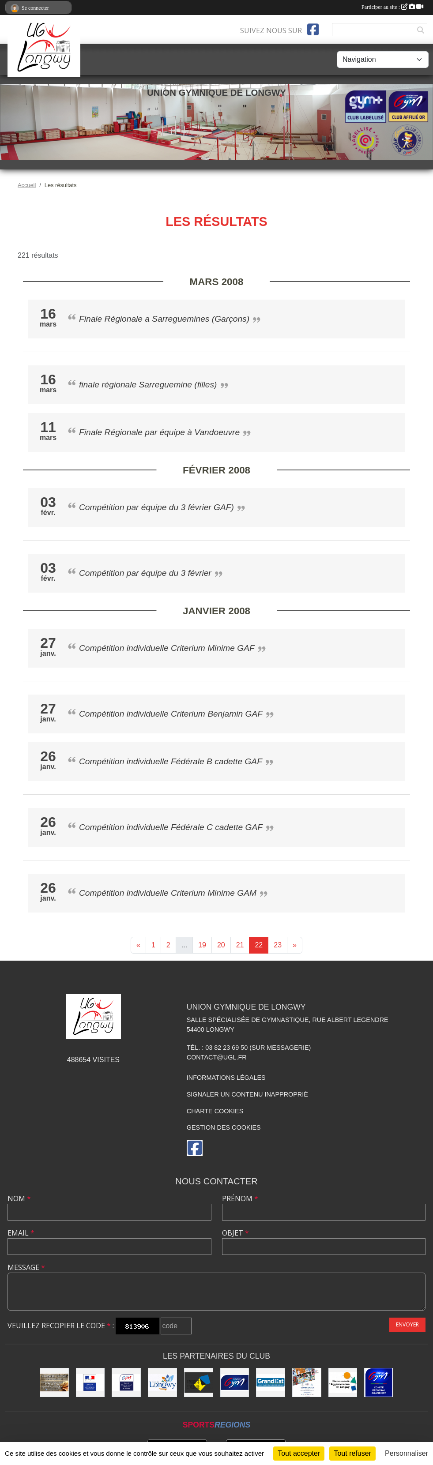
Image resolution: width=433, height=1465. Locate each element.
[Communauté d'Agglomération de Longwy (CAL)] (343, 1382)
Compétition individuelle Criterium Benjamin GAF (171, 713)
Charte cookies (215, 1111)
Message (26, 1267)
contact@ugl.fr (217, 1057)
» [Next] (295, 945)
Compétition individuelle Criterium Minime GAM (167, 893)
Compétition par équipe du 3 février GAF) (156, 507)
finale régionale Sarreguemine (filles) (148, 384)
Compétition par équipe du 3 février (145, 573)
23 (278, 945)
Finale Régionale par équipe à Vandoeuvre (159, 432)
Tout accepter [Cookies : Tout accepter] (299, 1453)
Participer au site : (392, 7)
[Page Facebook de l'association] (313, 29)
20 (221, 945)
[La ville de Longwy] (162, 1382)
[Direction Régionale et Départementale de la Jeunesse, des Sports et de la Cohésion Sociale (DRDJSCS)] (90, 1382)
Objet (235, 1233)
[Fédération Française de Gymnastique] (234, 1382)
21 (240, 945)
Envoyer (407, 1324)
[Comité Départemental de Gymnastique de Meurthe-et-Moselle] (126, 1382)
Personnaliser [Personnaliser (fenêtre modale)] (406, 1453)
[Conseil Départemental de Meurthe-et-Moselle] (198, 1382)
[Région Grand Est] (270, 1382)
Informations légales (226, 1077)
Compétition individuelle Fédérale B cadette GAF (170, 761)
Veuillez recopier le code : (61, 1325)
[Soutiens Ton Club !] (306, 1382)
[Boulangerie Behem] (54, 1382)
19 (202, 945)
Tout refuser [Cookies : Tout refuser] (352, 1453)
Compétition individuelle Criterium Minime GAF (167, 648)
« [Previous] (138, 945)
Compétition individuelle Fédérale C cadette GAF (171, 827)
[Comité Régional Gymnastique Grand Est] (378, 1382)
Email (21, 1233)
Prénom (240, 1198)
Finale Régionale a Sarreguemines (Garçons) (164, 318)
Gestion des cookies (224, 1127)
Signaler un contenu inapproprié (247, 1094)
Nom (19, 1198)
